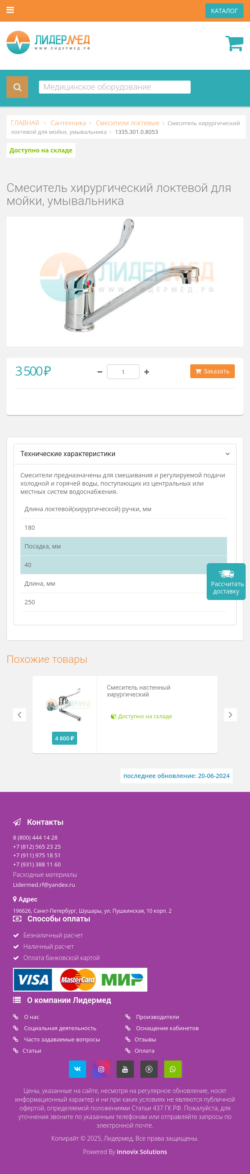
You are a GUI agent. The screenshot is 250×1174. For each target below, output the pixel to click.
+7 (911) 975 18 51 (37, 855)
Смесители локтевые (126, 122)
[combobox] (115, 87)
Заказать (212, 371)
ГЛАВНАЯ (26, 122)
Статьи (32, 1050)
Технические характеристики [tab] (68, 454)
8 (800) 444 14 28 (35, 837)
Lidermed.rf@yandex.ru (44, 885)
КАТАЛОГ (224, 10)
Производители (157, 1017)
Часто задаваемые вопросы (61, 1039)
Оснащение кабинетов (167, 1028)
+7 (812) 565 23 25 (37, 846)
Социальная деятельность (60, 1028)
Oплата (145, 1050)
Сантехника (67, 122)
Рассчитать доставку (227, 587)
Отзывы (145, 1039)
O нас (31, 1017)
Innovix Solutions (142, 1152)
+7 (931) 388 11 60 (37, 864)
